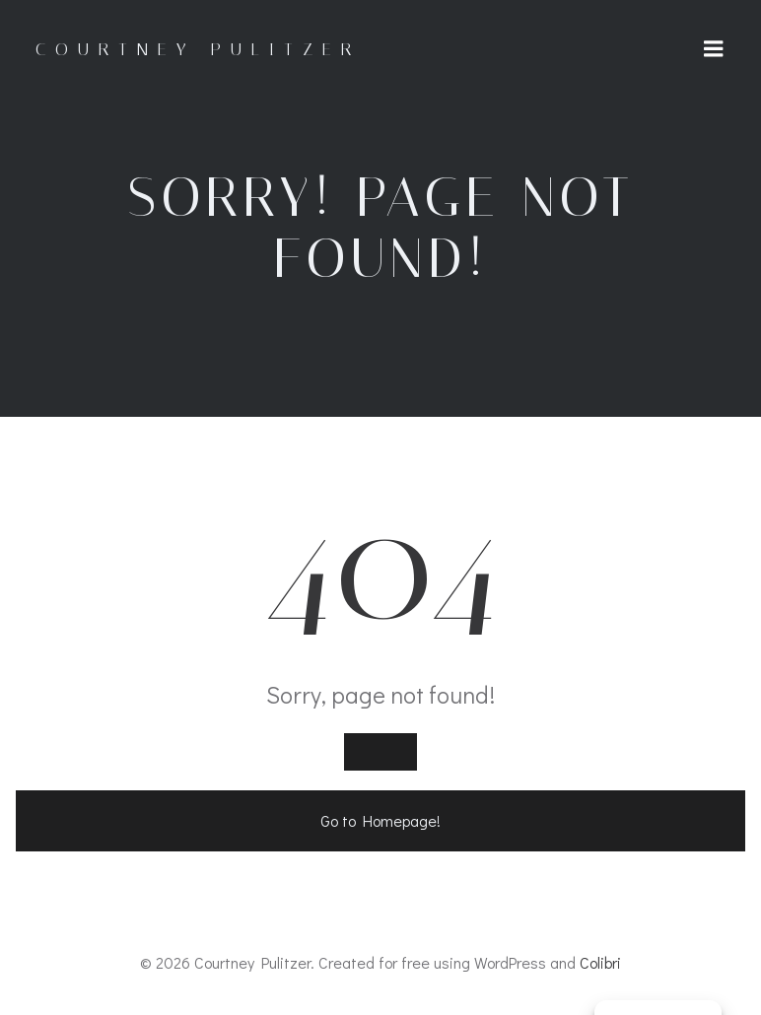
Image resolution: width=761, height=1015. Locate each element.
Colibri (600, 962)
